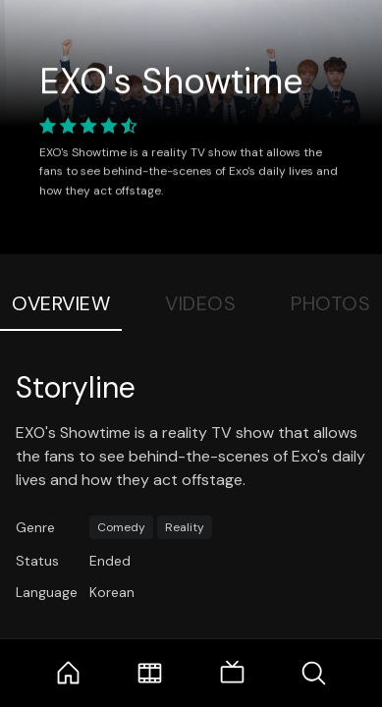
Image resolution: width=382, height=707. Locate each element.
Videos (200, 303)
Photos (330, 303)
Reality (184, 527)
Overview (61, 303)
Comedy (121, 527)
